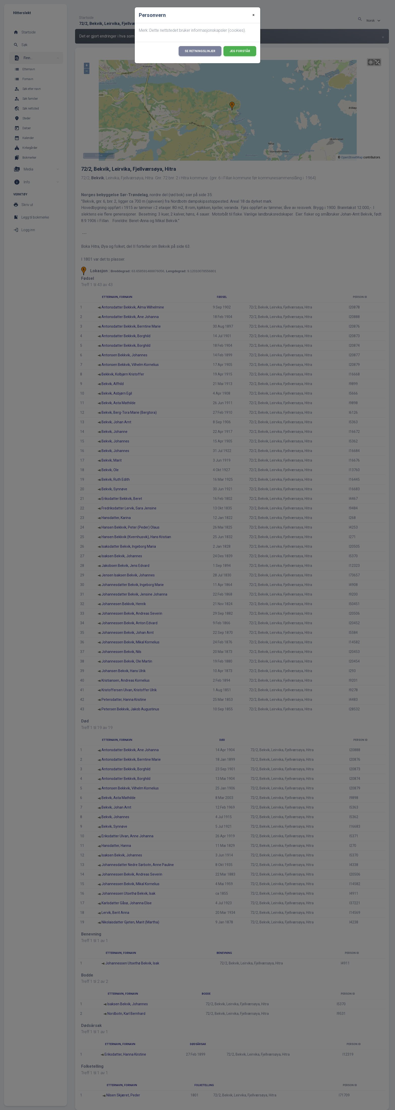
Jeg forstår (239, 51)
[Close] (253, 15)
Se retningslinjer (200, 51)
